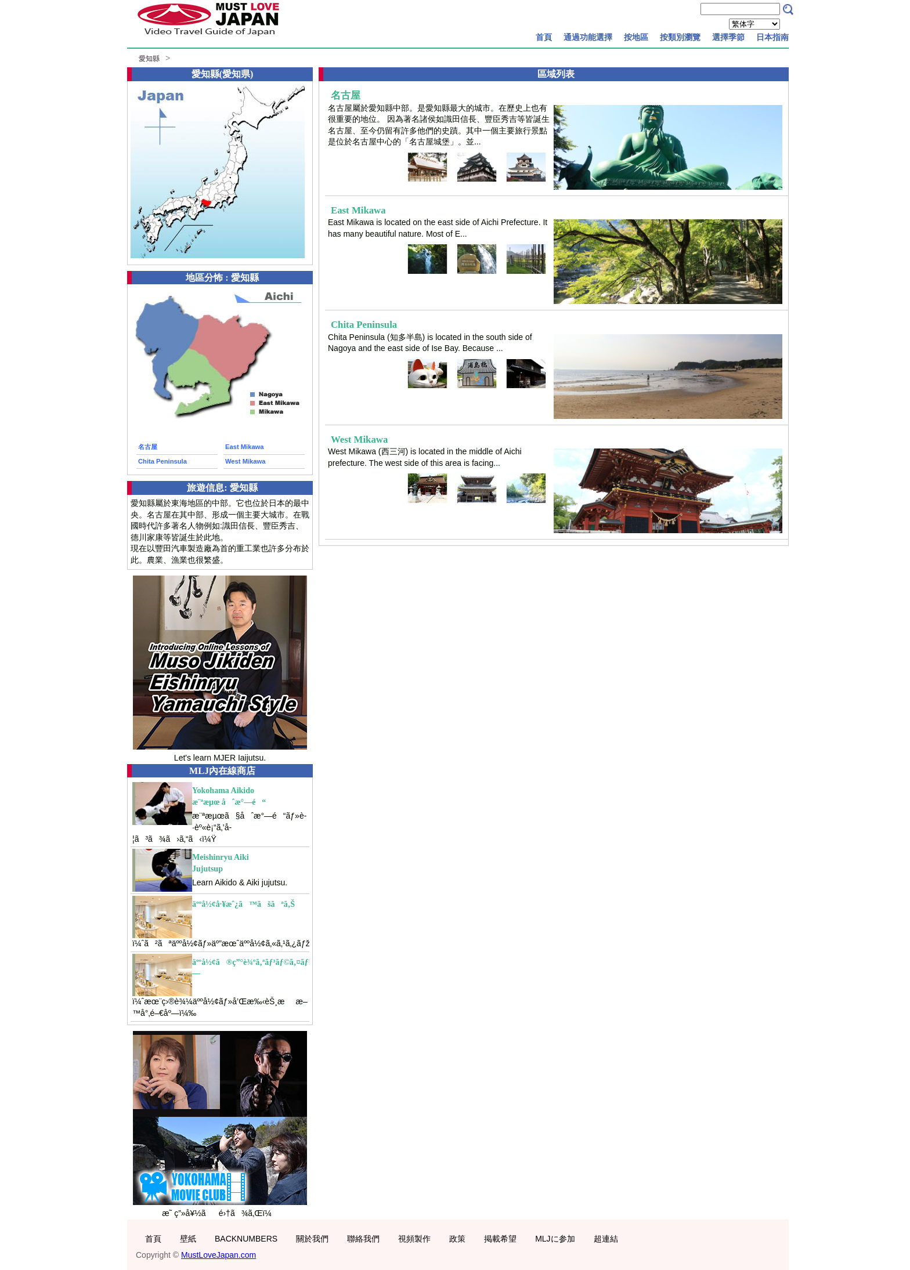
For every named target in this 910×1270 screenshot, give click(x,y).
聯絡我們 (363, 1238)
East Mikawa (244, 446)
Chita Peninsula (162, 461)
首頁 (544, 37)
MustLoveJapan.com (218, 1255)
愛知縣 (149, 59)
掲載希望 (500, 1238)
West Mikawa (245, 461)
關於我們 (312, 1238)
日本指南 (772, 37)
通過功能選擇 (588, 37)
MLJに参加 (555, 1238)
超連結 (606, 1238)
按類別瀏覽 (680, 37)
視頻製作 (414, 1238)
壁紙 (188, 1238)
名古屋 (147, 446)
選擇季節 (728, 37)
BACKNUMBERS (246, 1238)
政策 (457, 1238)
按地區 (636, 37)
